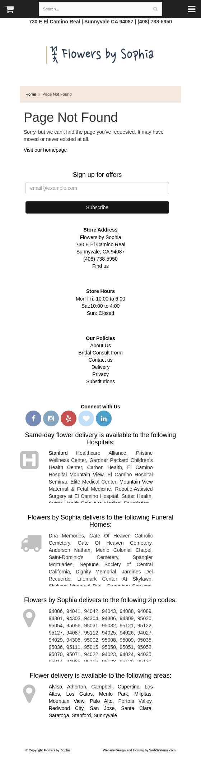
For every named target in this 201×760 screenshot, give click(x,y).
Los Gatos (79, 694)
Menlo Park (113, 694)
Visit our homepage (45, 150)
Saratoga (59, 715)
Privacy (100, 374)
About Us (100, 345)
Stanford (58, 453)
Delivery (101, 367)
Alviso (55, 687)
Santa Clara (136, 708)
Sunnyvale (105, 715)
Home (30, 94)
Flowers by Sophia (100, 53)
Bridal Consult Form (100, 353)
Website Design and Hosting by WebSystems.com (139, 750)
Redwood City (66, 708)
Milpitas (142, 694)
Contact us (101, 360)
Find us (100, 266)
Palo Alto (101, 701)
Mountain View (86, 474)
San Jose (102, 708)
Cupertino (129, 687)
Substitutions (100, 381)
